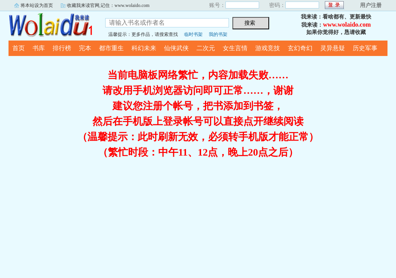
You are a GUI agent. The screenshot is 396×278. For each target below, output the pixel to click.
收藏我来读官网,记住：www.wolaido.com (108, 5)
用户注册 (371, 5)
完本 (85, 48)
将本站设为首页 (36, 5)
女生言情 (235, 48)
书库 (38, 48)
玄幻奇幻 (300, 48)
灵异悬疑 (332, 48)
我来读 (51, 24)
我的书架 (218, 34)
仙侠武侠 (176, 48)
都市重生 (111, 48)
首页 (18, 48)
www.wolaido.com (347, 24)
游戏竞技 (267, 48)
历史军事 (365, 48)
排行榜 (62, 48)
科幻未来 (143, 48)
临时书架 (193, 34)
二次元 (205, 48)
